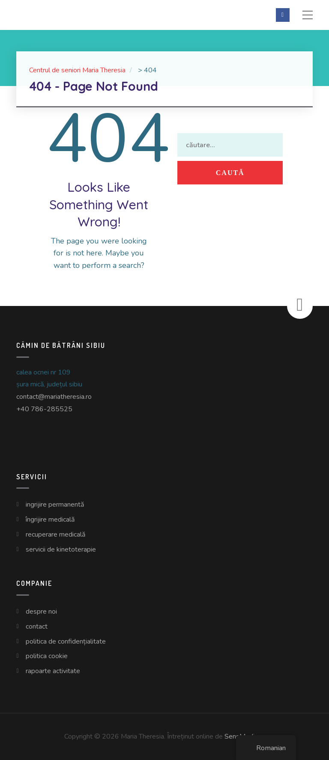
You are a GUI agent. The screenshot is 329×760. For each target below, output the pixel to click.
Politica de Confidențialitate (66, 641)
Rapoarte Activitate (53, 671)
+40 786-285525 (44, 409)
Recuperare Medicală (55, 534)
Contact (37, 626)
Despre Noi (41, 611)
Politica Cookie (47, 656)
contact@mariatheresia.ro (54, 396)
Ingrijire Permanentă (55, 504)
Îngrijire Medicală (50, 519)
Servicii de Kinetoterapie (61, 549)
